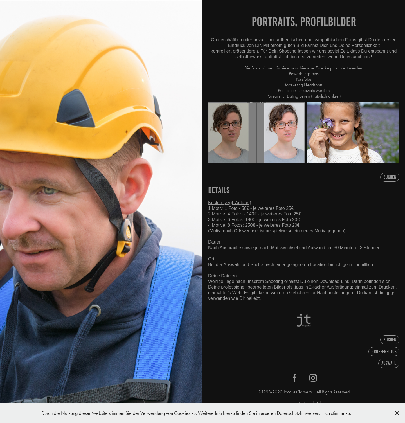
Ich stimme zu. (337, 413)
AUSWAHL (388, 363)
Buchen (389, 177)
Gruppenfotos (384, 351)
